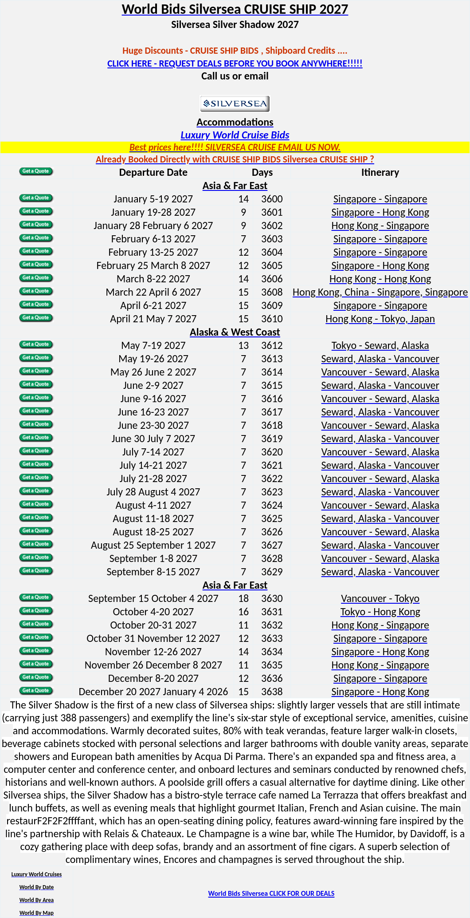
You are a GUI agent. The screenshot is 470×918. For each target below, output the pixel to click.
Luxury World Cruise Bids (234, 134)
